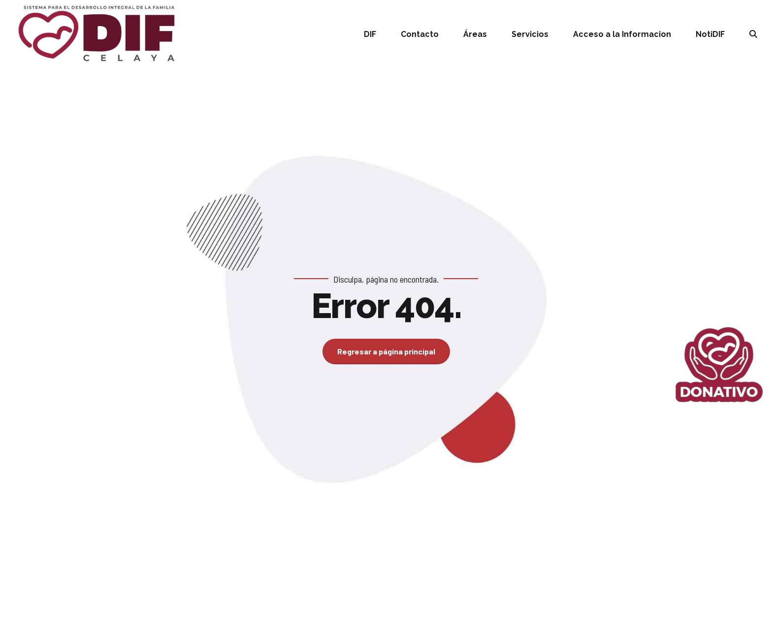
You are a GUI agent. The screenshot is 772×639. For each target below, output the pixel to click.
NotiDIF (710, 34)
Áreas (475, 34)
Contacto (420, 34)
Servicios (530, 34)
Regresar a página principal (386, 351)
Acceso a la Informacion (622, 34)
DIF (370, 34)
